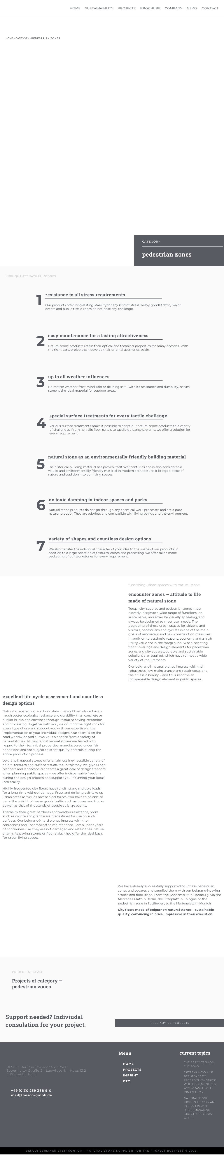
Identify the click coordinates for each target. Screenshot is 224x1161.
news (192, 8)
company (173, 8)
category (22, 38)
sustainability (99, 8)
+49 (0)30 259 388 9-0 (31, 1090)
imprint (130, 1075)
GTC (126, 1081)
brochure (150, 8)
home (75, 8)
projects (127, 8)
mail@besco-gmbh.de (31, 1095)
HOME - (10, 38)
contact (210, 8)
